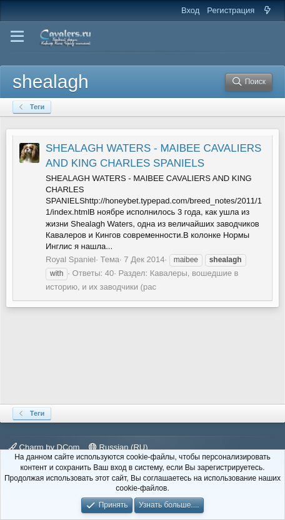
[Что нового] (267, 10)
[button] (17, 36)
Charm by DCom (44, 447)
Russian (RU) (118, 447)
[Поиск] (248, 82)
